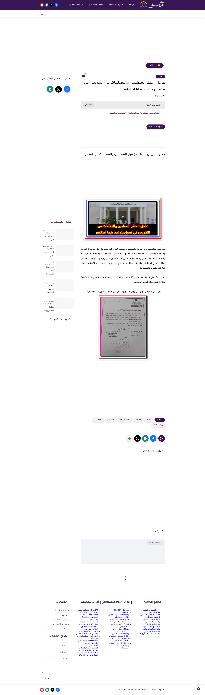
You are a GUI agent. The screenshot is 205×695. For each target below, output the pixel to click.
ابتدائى (160, 76)
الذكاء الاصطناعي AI (58, 14)
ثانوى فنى (98, 420)
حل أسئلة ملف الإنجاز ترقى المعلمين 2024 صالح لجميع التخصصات (49, 237)
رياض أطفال (146, 14)
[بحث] (42, 14)
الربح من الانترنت (77, 14)
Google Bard (124, 613)
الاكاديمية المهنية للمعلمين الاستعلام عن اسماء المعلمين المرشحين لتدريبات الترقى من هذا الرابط (49, 271)
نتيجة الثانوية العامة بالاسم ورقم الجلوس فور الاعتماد (48, 308)
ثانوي (108, 14)
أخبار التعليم (159, 14)
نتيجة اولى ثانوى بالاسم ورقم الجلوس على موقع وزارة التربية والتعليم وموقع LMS (48, 253)
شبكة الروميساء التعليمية (131, 690)
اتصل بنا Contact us (115, 5)
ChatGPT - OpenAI (121, 610)
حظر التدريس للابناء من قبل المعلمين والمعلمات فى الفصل (134, 113)
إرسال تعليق (154, 543)
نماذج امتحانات (94, 14)
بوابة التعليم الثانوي (152, 632)
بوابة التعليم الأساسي (151, 629)
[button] (153, 438)
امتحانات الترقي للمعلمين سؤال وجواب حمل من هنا (48, 289)
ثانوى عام (111, 420)
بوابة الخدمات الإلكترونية (150, 634)
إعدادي (119, 14)
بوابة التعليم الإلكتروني (150, 624)
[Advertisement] (102, 41)
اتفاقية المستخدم (96, 5)
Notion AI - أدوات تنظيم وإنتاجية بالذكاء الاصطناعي (119, 645)
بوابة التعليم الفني (152, 622)
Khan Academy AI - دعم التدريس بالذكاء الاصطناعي (88, 643)
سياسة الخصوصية (76, 5)
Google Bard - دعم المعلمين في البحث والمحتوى (90, 617)
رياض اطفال (158, 425)
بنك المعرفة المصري (151, 620)
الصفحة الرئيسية (60, 610)
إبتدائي (131, 14)
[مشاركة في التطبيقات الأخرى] (129, 438)
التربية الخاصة (125, 420)
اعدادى (138, 420)
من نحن (131, 5)
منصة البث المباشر (152, 627)
